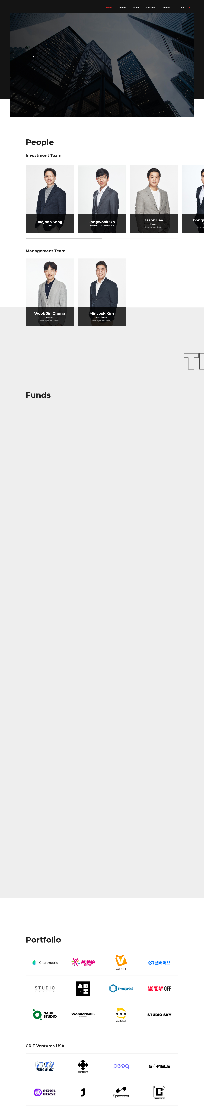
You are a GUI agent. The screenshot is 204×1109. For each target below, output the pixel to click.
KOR (182, 7)
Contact (166, 7)
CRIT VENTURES (28, 7)
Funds (136, 7)
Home (109, 7)
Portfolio (150, 7)
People (122, 7)
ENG (189, 7)
